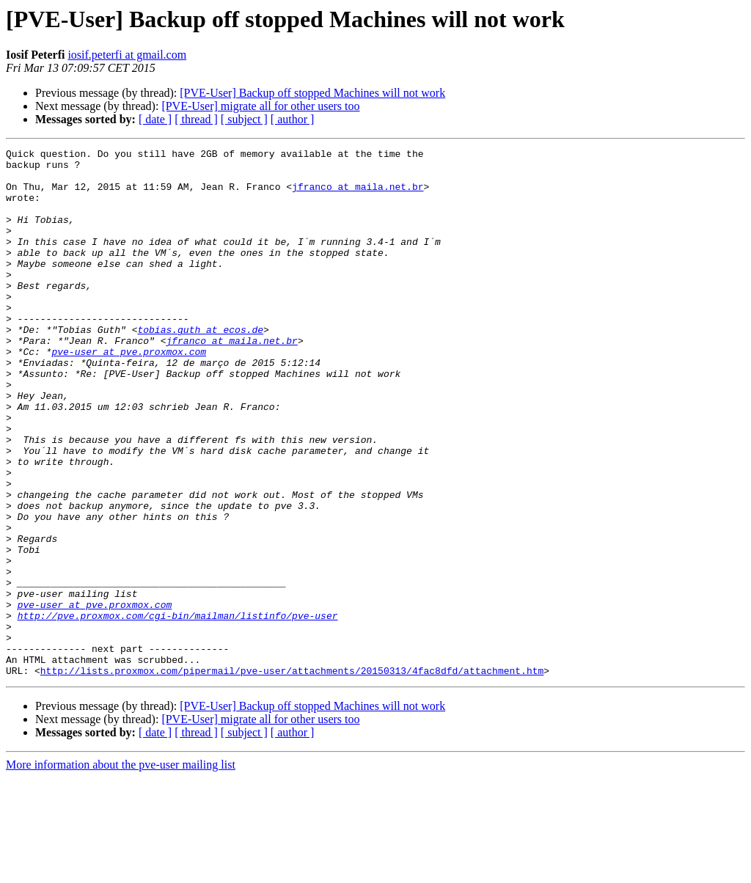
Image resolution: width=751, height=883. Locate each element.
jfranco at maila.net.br (357, 195)
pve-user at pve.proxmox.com (128, 393)
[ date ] (155, 119)
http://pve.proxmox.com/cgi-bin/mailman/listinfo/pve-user (178, 710)
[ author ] (293, 119)
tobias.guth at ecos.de (200, 366)
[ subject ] (244, 119)
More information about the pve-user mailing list (120, 870)
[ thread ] (196, 119)
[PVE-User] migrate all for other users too (260, 106)
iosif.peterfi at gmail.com (126, 54)
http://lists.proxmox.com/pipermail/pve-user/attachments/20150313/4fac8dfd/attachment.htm (291, 776)
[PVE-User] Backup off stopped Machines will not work (312, 93)
